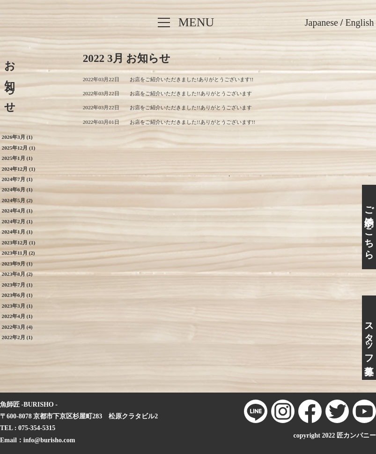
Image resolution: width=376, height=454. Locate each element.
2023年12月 (15, 242)
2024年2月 (13, 221)
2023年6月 (13, 295)
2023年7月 (13, 285)
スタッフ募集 (369, 337)
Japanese (321, 22)
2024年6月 (13, 189)
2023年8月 (13, 274)
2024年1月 (13, 232)
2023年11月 (15, 253)
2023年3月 (13, 306)
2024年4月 (13, 210)
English (359, 22)
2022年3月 (13, 327)
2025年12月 (15, 148)
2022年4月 (13, 316)
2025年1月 (13, 158)
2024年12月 (15, 169)
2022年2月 (13, 337)
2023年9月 (13, 263)
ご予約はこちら (369, 227)
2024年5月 (13, 200)
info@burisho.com (49, 440)
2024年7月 (13, 179)
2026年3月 (13, 137)
